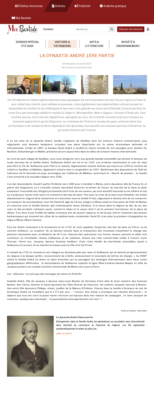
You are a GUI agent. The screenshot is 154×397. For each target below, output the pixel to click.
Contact (48, 29)
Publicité (82, 6)
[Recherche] (91, 29)
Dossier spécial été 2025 (27, 44)
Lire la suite (64, 333)
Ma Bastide (21, 18)
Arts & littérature (94, 44)
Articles (58, 6)
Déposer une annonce (130, 29)
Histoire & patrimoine (62, 44)
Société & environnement (128, 44)
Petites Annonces (29, 6)
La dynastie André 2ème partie (74, 317)
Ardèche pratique (113, 6)
